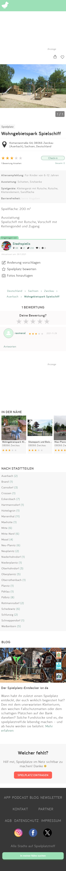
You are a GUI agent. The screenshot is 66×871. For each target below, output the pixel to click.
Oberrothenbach (11, 580)
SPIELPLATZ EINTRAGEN (33, 775)
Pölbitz (5, 597)
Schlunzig (7, 614)
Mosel (5, 539)
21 (22, 248)
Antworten (10, 346)
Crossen (6, 493)
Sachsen (33, 291)
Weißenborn (8, 626)
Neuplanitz (8, 551)
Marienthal (8, 516)
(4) (11, 539)
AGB (8, 820)
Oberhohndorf (10, 568)
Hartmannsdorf (10, 504)
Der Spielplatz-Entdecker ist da (24, 688)
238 (30, 248)
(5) (19, 574)
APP (7, 797)
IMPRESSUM (51, 820)
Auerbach (12, 296)
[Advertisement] (34, 384)
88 (15, 248)
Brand (5, 481)
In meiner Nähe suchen (33, 856)
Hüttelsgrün (8, 510)
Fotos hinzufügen (20, 275)
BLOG (34, 797)
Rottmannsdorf (10, 603)
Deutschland (14, 291)
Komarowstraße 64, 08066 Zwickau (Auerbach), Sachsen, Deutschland (31, 144)
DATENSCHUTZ (26, 820)
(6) (10, 528)
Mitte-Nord (8, 533)
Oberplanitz (8, 574)
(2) (16, 476)
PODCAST (20, 797)
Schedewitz (8, 609)
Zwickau (49, 291)
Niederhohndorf (11, 557)
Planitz (5, 585)
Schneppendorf (10, 620)
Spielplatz (7, 126)
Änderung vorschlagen (24, 262)
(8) (12, 597)
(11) (17, 516)
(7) (18, 499)
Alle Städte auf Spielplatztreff (33, 846)
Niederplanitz (9, 562)
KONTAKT (20, 809)
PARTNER (45, 809)
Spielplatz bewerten (21, 269)
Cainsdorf (7, 487)
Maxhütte (7, 522)
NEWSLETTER (51, 797)
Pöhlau (5, 591)
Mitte (4, 528)
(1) (11, 481)
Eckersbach (8, 499)
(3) (16, 487)
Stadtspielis (21, 243)
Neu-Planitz (8, 545)
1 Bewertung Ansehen (11, 163)
